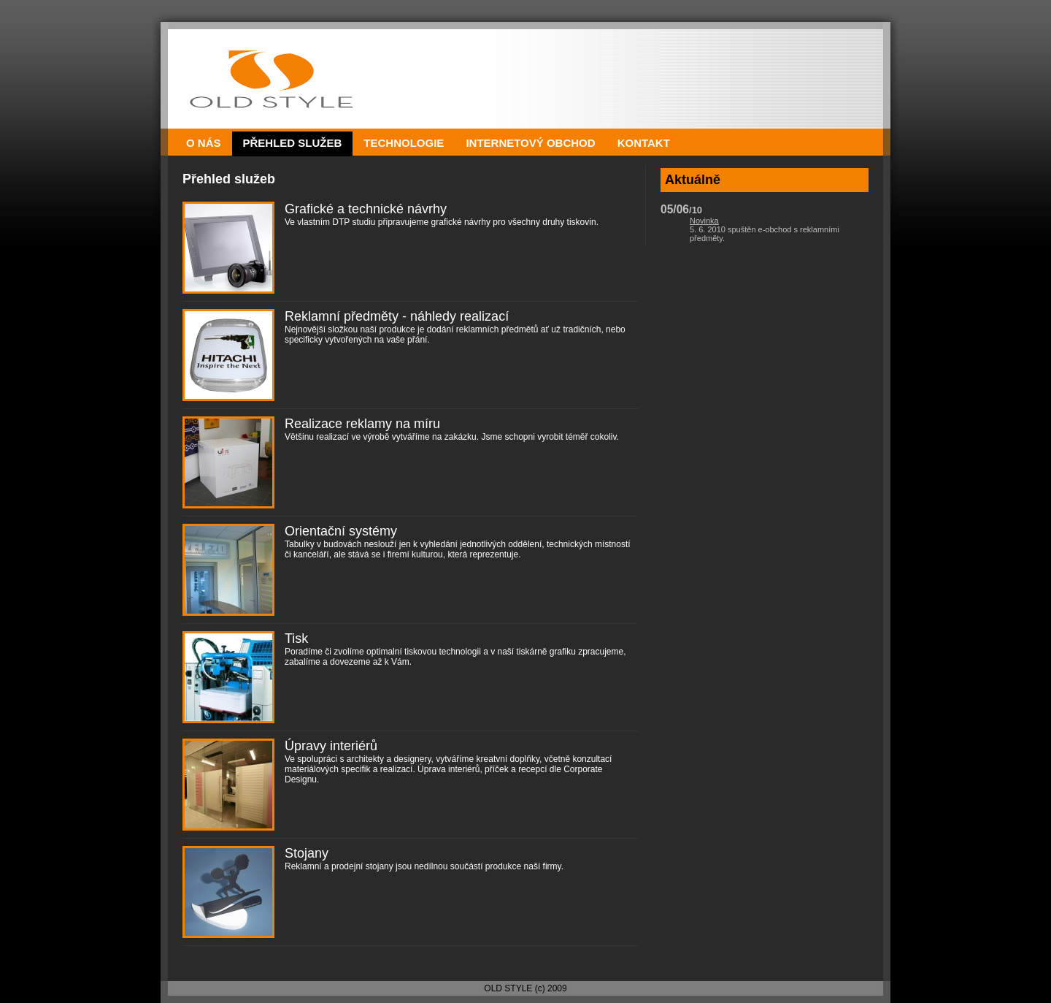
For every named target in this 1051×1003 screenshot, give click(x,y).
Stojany (306, 853)
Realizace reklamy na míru (362, 423)
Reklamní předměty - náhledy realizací (397, 316)
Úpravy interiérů (331, 746)
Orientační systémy (341, 531)
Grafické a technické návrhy (366, 209)
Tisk (296, 638)
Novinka (704, 220)
